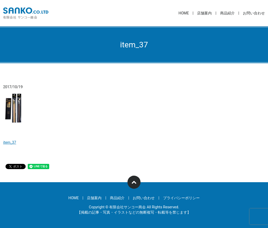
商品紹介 (227, 13)
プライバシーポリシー (181, 198)
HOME (183, 13)
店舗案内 (204, 13)
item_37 (9, 142)
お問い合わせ (254, 13)
